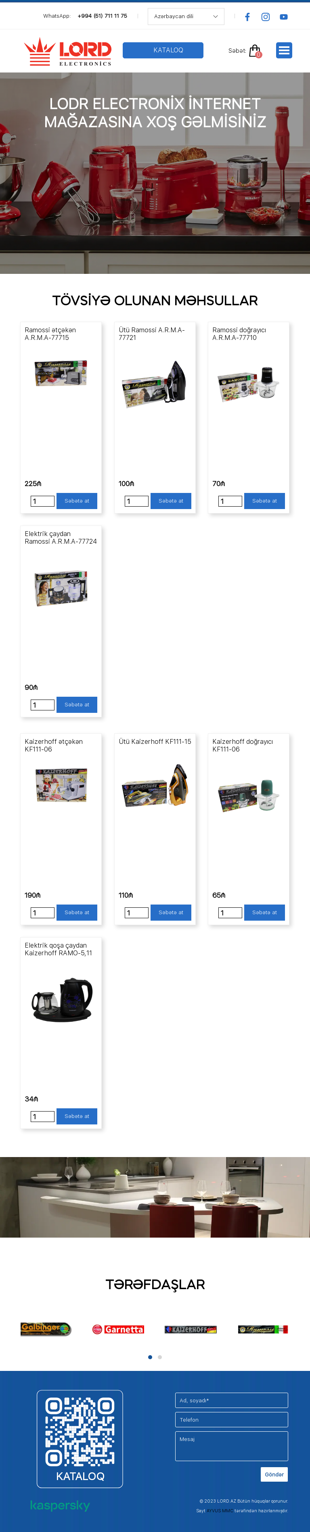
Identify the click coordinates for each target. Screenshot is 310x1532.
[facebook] (247, 17)
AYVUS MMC (220, 1510)
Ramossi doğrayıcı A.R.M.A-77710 (239, 334)
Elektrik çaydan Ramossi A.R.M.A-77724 (61, 537)
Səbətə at (77, 500)
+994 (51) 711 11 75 (102, 15)
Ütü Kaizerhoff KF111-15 (155, 741)
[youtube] (284, 17)
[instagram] (266, 17)
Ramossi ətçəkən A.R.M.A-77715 (50, 334)
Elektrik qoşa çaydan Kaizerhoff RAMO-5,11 (58, 949)
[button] (150, 1357)
